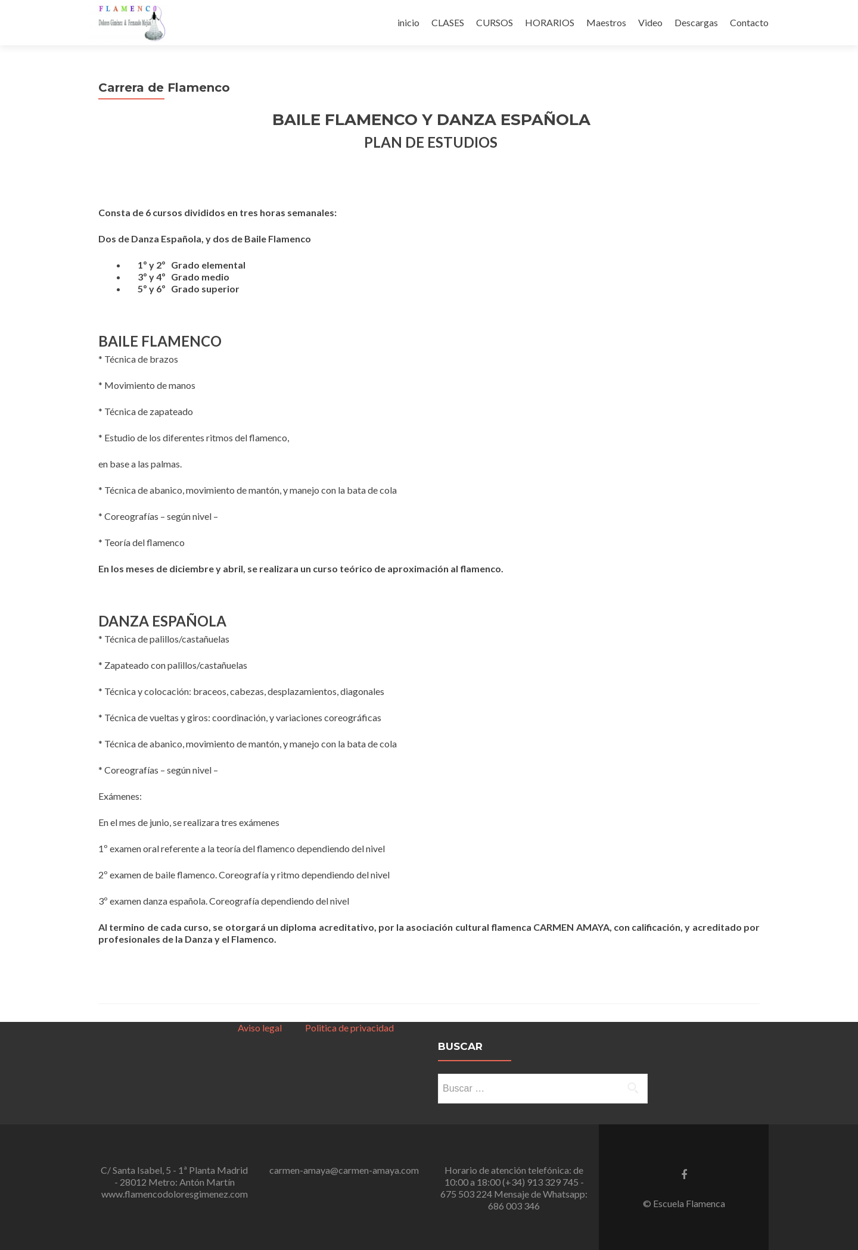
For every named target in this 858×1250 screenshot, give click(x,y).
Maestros (606, 22)
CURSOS (494, 22)
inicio (408, 22)
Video (650, 22)
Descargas (696, 22)
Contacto (749, 22)
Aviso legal (260, 1027)
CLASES (447, 22)
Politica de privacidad (347, 1027)
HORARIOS (549, 22)
